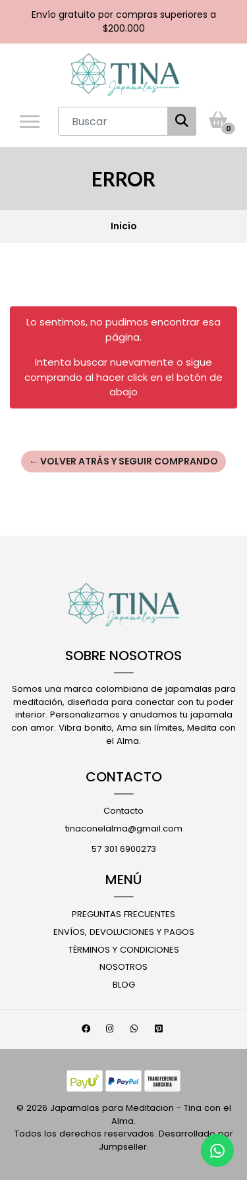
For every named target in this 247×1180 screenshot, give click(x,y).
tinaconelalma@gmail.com (123, 828)
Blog (124, 984)
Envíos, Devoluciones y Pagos (123, 932)
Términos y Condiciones (124, 949)
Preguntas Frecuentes (123, 914)
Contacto (123, 810)
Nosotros (123, 967)
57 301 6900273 (124, 849)
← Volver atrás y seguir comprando (123, 461)
